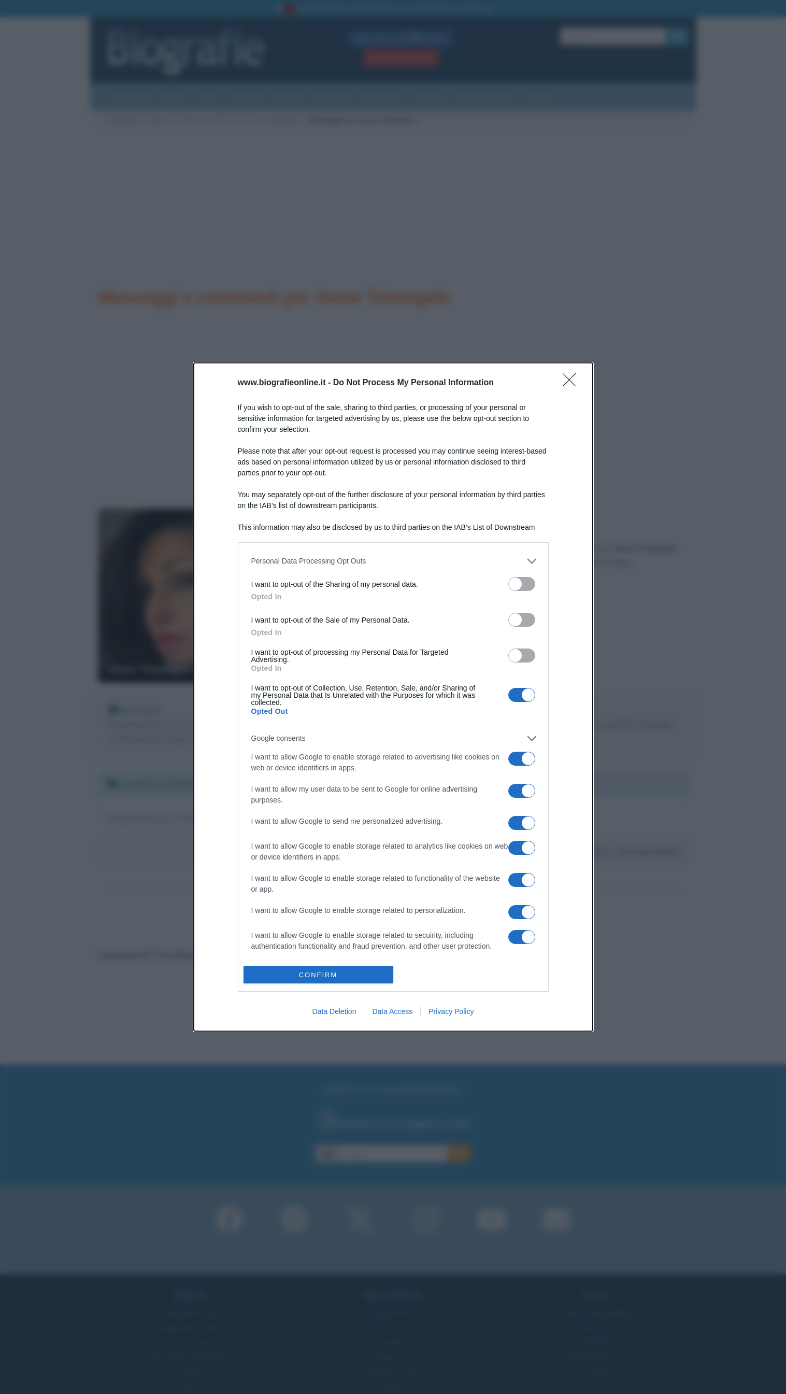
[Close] (572, 383)
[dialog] (393, 697)
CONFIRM (318, 975)
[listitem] (393, 561)
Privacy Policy (451, 1011)
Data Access (392, 1011)
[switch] (521, 584)
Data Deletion (334, 1011)
